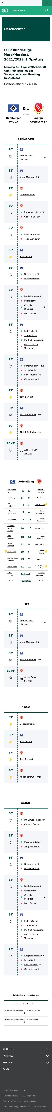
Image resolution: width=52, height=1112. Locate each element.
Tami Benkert (26, 397)
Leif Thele (29, 331)
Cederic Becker (27, 195)
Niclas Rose (31, 84)
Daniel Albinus (31, 296)
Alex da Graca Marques (27, 157)
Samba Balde (30, 335)
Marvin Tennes (32, 1020)
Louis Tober (30, 313)
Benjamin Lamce (32, 366)
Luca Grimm (40, 528)
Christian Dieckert (28, 307)
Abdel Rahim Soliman (30, 432)
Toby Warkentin (32, 239)
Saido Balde (26, 256)
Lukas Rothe (30, 301)
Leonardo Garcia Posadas (11, 528)
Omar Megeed (27, 177)
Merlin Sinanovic (32, 340)
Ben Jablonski (31, 375)
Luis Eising (11, 498)
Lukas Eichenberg (33, 1010)
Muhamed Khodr (32, 212)
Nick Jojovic (30, 274)
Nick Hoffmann (32, 279)
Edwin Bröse (40, 544)
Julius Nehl (11, 520)
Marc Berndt (30, 234)
